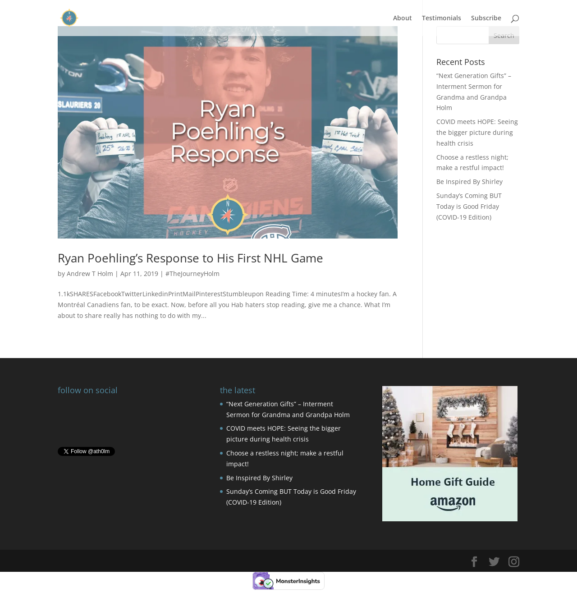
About (402, 18)
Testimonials (441, 18)
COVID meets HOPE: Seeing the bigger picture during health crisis (477, 132)
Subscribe (486, 18)
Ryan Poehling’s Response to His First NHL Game (190, 258)
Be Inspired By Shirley (469, 181)
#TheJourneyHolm (192, 273)
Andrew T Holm (90, 273)
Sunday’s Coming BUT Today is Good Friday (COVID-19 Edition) (469, 206)
